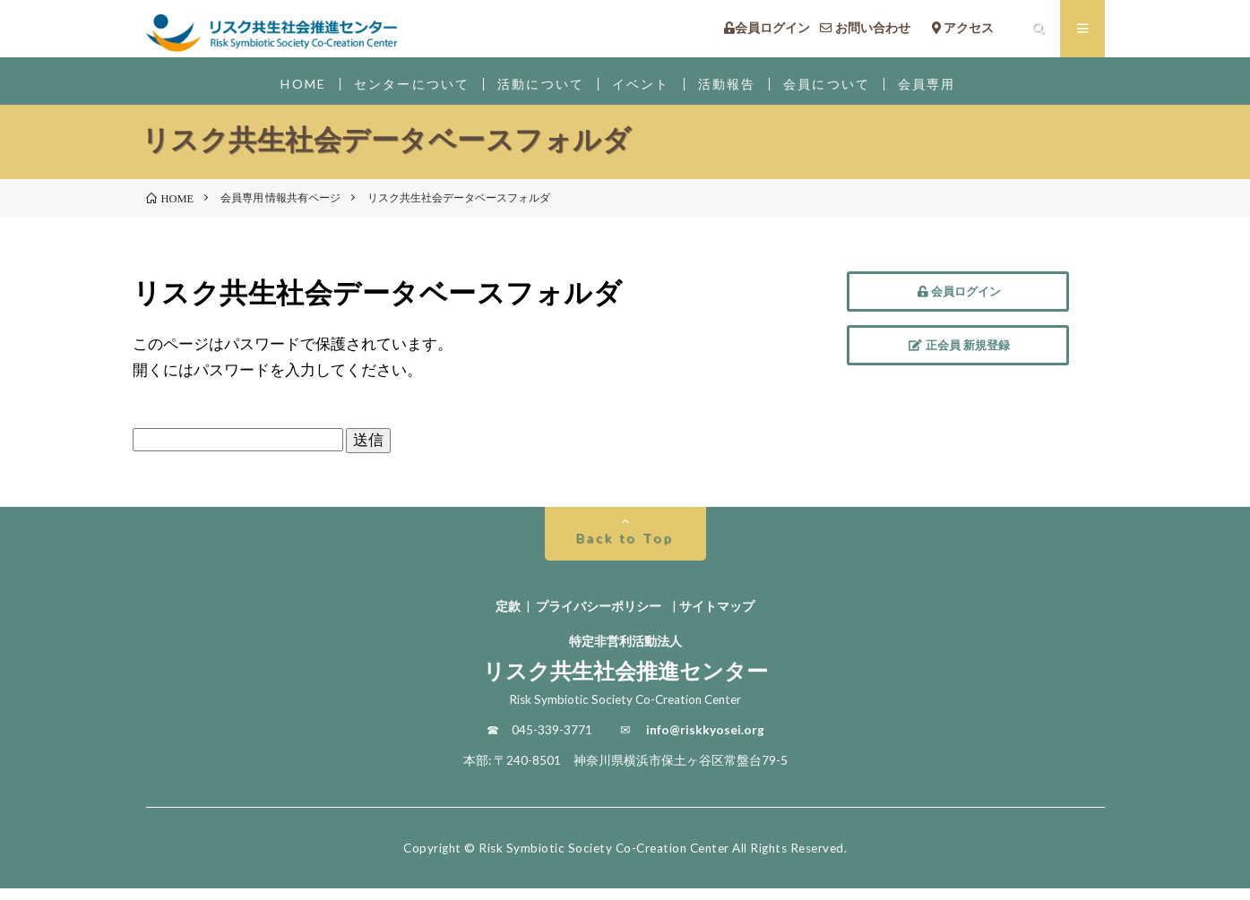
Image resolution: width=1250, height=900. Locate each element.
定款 (508, 618)
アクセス (975, 31)
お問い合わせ (871, 31)
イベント (643, 89)
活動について (538, 89)
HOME (289, 89)
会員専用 (942, 89)
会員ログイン (767, 31)
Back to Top (625, 549)
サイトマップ (716, 618)
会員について (836, 89)
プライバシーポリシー (598, 618)
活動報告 (732, 89)
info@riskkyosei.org (705, 741)
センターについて (402, 89)
